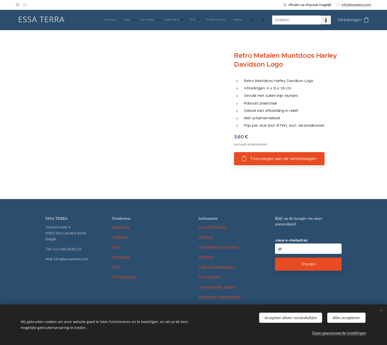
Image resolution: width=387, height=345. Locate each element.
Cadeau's (120, 237)
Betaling (205, 237)
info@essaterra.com (356, 4)
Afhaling (205, 257)
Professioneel (124, 276)
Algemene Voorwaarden (219, 296)
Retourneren (209, 276)
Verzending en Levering (218, 246)
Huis (115, 246)
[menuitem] (181, 20)
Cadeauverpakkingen (216, 266)
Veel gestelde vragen (217, 286)
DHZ (116, 266)
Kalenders (121, 227)
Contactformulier (212, 227)
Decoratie (121, 257)
